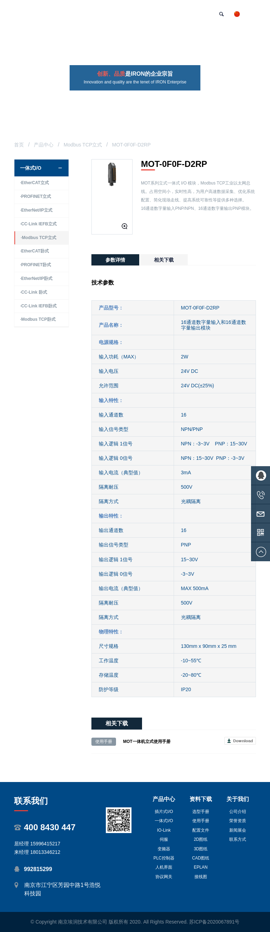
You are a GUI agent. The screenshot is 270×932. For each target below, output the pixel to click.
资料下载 (200, 799)
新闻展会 (237, 830)
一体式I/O (164, 820)
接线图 (200, 876)
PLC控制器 (163, 858)
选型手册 (200, 811)
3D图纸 (200, 848)
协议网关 (163, 876)
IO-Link (164, 830)
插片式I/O (164, 811)
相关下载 (164, 260)
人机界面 (163, 867)
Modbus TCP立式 (83, 145)
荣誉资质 (237, 820)
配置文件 (200, 830)
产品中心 (43, 145)
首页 (19, 145)
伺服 (164, 839)
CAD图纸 (200, 858)
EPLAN (200, 867)
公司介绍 (237, 811)
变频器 (164, 848)
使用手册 (200, 820)
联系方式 (237, 839)
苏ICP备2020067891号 (214, 922)
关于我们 (237, 799)
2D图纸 (200, 839)
